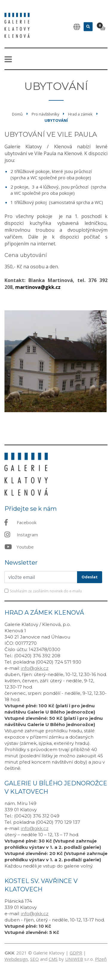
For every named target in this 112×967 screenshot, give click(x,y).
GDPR (76, 953)
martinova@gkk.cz (38, 287)
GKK (9, 953)
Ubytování (56, 120)
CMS (53, 959)
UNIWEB (74, 959)
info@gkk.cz (34, 668)
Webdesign (16, 959)
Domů (17, 114)
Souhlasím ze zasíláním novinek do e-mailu (46, 591)
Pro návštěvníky (45, 114)
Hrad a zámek (80, 114)
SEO (34, 959)
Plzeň (101, 959)
